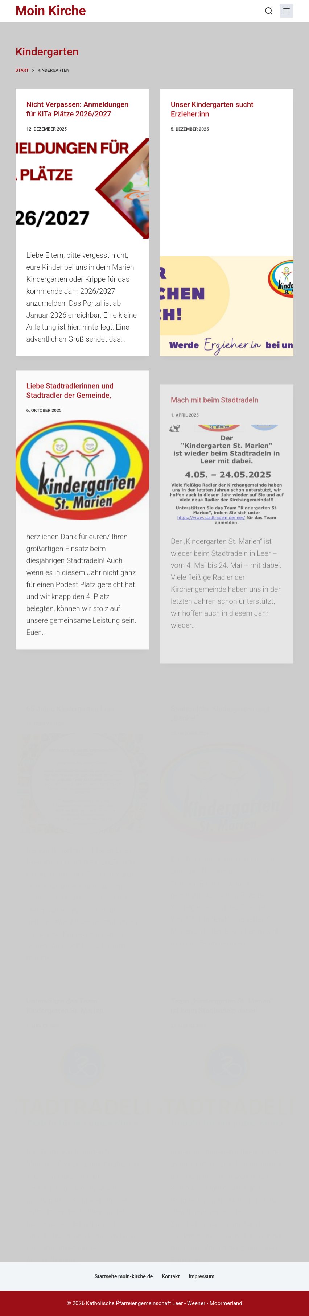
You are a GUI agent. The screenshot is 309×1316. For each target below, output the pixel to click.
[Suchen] (268, 11)
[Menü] (286, 11)
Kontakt (171, 1276)
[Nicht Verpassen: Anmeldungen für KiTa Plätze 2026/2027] (82, 189)
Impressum (201, 1276)
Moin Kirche (51, 10)
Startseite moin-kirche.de (124, 1276)
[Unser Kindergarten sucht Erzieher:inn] (226, 307)
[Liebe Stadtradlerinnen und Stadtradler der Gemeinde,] (82, 499)
